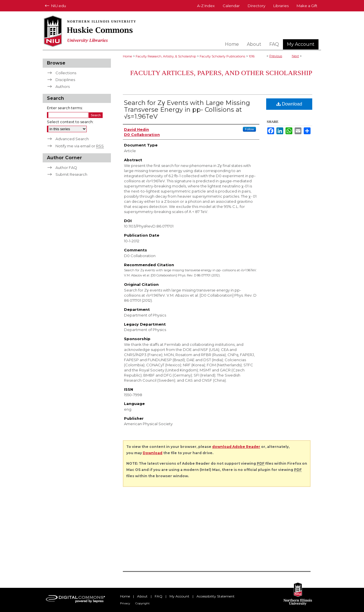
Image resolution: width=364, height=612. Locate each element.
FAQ (158, 596)
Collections (65, 73)
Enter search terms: (65, 108)
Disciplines (65, 79)
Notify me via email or (79, 146)
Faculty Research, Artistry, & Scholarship (166, 56)
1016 (252, 56)
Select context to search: (70, 121)
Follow (249, 129)
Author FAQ (66, 167)
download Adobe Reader (236, 446)
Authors (62, 86)
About (142, 596)
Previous (275, 56)
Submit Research (71, 174)
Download (289, 104)
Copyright (142, 603)
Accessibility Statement (216, 596)
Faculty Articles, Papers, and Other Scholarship (221, 73)
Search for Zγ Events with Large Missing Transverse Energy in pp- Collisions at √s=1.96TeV (187, 109)
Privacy (125, 603)
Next (295, 56)
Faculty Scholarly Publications (222, 56)
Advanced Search (72, 139)
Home (127, 56)
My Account (179, 596)
